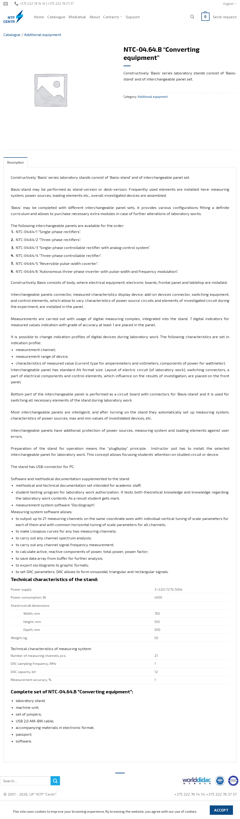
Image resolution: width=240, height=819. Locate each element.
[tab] (15, 162)
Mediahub (77, 17)
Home (39, 17)
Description (15, 162)
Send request (224, 17)
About (95, 17)
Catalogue (56, 17)
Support (133, 17)
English (229, 3)
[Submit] (55, 781)
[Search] (192, 16)
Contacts (112, 17)
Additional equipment (42, 34)
